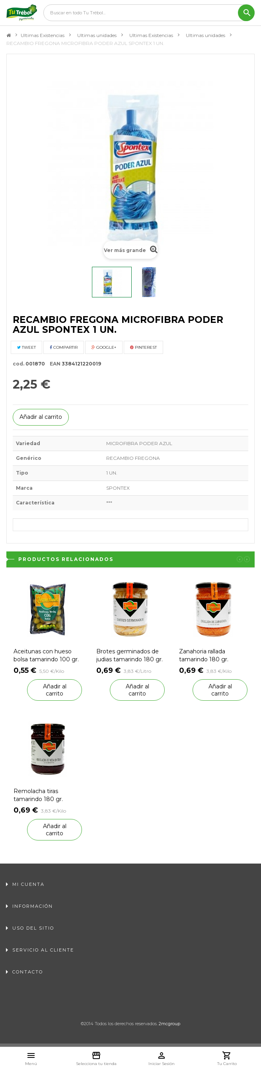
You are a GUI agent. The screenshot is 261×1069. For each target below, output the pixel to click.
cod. (18, 364)
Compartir (64, 347)
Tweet (26, 347)
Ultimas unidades (97, 35)
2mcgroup (169, 1023)
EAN (53, 364)
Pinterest (143, 347)
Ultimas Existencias (42, 35)
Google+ (104, 347)
